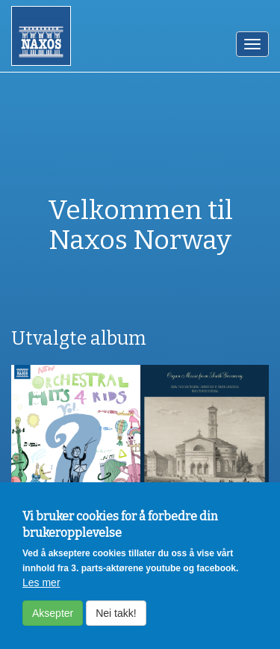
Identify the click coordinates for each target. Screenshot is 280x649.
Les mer (41, 590)
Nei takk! (116, 621)
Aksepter (52, 621)
